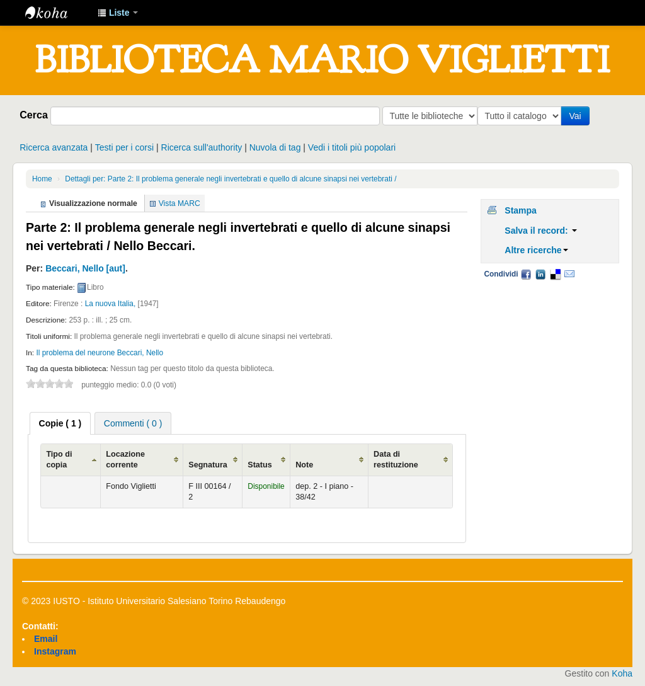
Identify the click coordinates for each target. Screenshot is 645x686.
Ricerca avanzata (54, 147)
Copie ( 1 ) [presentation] (60, 423)
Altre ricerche (536, 250)
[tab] (60, 423)
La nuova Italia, (110, 303)
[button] (117, 12)
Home (42, 178)
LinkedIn (540, 274)
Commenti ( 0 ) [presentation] (133, 423)
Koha (622, 673)
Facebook (526, 274)
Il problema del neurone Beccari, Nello (99, 352)
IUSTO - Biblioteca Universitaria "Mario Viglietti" (56, 12)
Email (569, 274)
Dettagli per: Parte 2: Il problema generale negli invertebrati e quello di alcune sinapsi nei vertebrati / (230, 178)
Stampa (521, 210)
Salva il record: (540, 231)
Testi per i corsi (124, 147)
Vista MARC (179, 203)
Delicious (555, 274)
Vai (577, 116)
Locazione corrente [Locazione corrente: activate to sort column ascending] (125, 459)
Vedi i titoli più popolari (352, 147)
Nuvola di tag (275, 147)
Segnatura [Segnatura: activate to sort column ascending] (207, 464)
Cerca (34, 114)
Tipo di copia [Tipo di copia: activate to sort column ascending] (59, 459)
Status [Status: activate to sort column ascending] (260, 464)
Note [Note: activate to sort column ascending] (304, 464)
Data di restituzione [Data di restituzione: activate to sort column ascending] (396, 459)
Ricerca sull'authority (202, 147)
